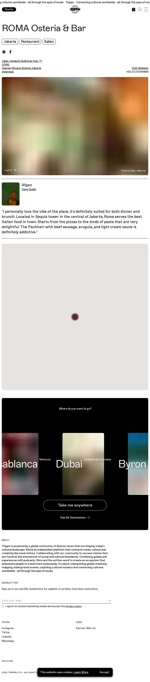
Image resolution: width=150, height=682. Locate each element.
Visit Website (140, 68)
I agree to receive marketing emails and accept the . (43, 606)
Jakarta (10, 41)
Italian (49, 41)
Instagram (8, 628)
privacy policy (73, 606)
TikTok (6, 632)
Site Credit (7, 661)
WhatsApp (8, 640)
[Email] (54, 600)
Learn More (80, 673)
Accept (104, 673)
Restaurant (30, 41)
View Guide (29, 189)
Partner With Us (86, 628)
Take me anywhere (75, 505)
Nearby (9, 9)
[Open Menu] (146, 9)
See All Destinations (75, 517)
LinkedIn (7, 636)
